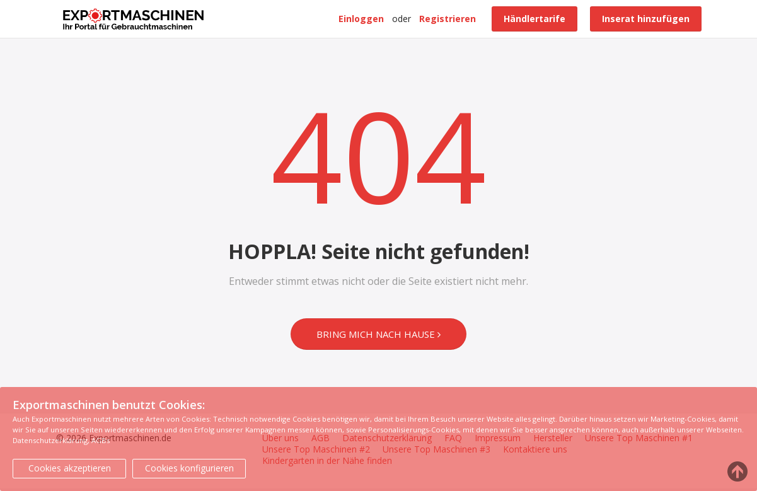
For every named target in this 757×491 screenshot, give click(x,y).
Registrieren (447, 19)
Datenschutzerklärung (50, 440)
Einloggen (361, 19)
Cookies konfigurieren (189, 468)
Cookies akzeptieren (69, 468)
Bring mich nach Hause (378, 334)
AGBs (100, 440)
